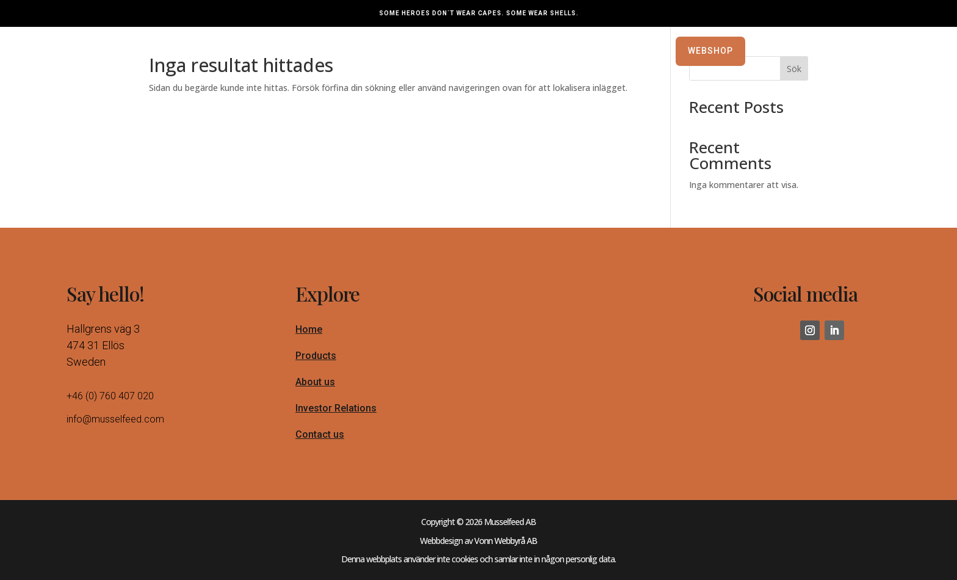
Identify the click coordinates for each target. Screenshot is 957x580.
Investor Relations (336, 414)
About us (315, 388)
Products (315, 362)
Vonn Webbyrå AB (505, 547)
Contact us (319, 440)
